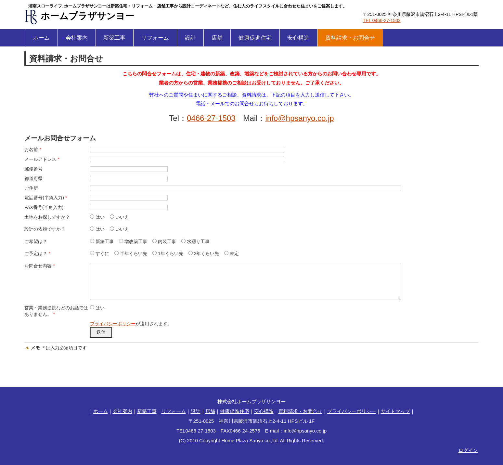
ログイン (468, 450)
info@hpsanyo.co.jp (299, 118)
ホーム (41, 38)
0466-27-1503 (211, 118)
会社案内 (77, 38)
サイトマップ (395, 411)
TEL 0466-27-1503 (382, 20)
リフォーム (155, 38)
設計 (190, 38)
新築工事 (114, 38)
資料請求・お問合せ (350, 38)
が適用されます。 (131, 323)
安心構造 (298, 38)
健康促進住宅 (255, 38)
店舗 (217, 38)
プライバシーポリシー (112, 323)
